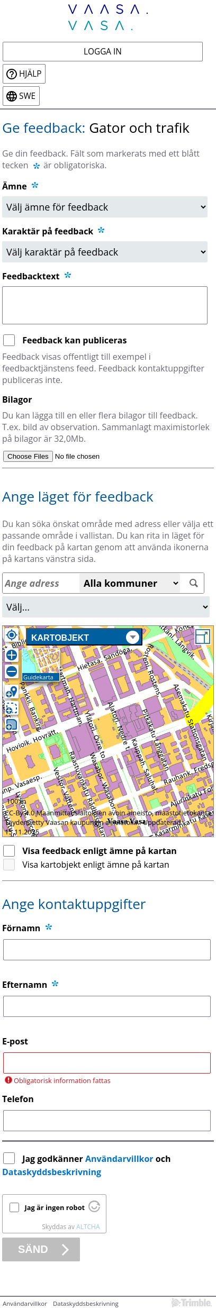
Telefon (18, 1099)
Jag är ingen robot (55, 1207)
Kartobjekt (85, 637)
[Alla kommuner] (129, 583)
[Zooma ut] (12, 671)
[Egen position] (12, 635)
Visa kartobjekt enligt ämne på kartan (95, 864)
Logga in (103, 51)
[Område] (106, 606)
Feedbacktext (37, 276)
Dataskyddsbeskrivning (51, 1172)
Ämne (14, 186)
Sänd (33, 1249)
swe (27, 96)
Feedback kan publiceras (74, 340)
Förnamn (21, 928)
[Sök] (193, 583)
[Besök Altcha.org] (94, 1209)
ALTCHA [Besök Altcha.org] (88, 1226)
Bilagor (17, 399)
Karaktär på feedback (54, 231)
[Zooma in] (12, 655)
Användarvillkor (119, 1159)
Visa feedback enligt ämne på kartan (99, 851)
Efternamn (24, 984)
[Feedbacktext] (105, 305)
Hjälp (30, 73)
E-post (15, 1041)
